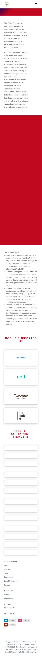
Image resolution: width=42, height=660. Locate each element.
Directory (7, 594)
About (6, 566)
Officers (7, 569)
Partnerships (9, 577)
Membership (9, 598)
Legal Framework (11, 581)
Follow (12, 620)
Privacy (7, 585)
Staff (6, 573)
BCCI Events (9, 608)
